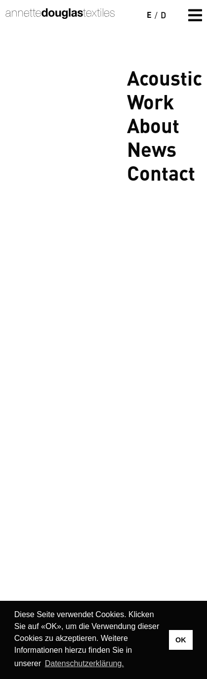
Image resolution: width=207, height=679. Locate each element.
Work (150, 101)
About (153, 124)
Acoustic (164, 77)
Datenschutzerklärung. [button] (84, 663)
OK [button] (180, 640)
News (151, 148)
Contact (161, 172)
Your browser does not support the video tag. (103, 129)
